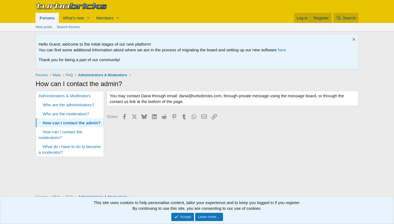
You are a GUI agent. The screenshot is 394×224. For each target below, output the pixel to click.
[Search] (346, 18)
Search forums (68, 27)
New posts (44, 27)
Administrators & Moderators (65, 95)
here (282, 50)
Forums (47, 18)
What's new (73, 18)
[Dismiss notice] (353, 40)
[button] (88, 18)
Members (105, 18)
